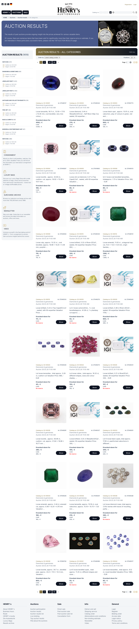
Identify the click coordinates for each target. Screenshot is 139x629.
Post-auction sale (63, 611)
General (115, 604)
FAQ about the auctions (38, 621)
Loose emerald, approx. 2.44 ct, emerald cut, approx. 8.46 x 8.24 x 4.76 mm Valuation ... (51, 506)
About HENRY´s (9, 609)
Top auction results (37, 618)
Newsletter (88, 621)
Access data (116, 616)
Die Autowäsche (9, 618)
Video (87, 623)
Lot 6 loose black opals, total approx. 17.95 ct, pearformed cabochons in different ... (117, 441)
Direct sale (61, 609)
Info (86, 604)
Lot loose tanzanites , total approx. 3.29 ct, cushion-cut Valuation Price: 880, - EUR (50, 375)
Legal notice (116, 618)
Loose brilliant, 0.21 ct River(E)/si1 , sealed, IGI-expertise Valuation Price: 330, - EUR (116, 375)
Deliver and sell (90, 609)
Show (61, 126)
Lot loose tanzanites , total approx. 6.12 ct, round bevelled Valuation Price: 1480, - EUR (118, 572)
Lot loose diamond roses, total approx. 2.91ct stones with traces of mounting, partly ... (117, 506)
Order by (41, 57)
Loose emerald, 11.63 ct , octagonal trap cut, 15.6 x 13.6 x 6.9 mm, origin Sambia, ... (118, 244)
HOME (5, 17)
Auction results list (37, 614)
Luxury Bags (7, 621)
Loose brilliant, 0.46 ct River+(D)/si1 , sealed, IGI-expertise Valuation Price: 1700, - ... (116, 310)
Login (114, 609)
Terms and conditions (119, 623)
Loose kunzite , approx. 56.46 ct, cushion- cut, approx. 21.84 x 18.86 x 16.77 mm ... (50, 441)
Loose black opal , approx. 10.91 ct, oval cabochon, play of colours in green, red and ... (118, 114)
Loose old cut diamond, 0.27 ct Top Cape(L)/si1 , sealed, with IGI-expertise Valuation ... (83, 179)
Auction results (22, 17)
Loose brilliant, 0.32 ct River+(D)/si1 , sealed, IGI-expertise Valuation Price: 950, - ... (83, 244)
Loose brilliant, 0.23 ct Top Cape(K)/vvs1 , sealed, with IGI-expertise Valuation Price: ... (51, 310)
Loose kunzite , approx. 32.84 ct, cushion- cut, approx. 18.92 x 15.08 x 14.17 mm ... (50, 179)
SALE (26, 12)
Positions (126, 57)
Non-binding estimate (92, 618)
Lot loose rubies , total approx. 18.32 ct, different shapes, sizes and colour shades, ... (84, 375)
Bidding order (117, 614)
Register (115, 611)
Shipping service (91, 611)
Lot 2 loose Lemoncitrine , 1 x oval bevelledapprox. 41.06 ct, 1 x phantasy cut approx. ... (83, 310)
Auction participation (37, 609)
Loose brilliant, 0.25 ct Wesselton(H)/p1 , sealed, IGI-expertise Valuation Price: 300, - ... (84, 441)
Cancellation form (63, 616)
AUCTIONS (16, 12)
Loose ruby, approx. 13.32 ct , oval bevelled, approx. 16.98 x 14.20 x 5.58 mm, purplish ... (50, 244)
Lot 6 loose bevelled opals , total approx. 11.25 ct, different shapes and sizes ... (83, 572)
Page (123, 62)
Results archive (8, 623)
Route (5, 614)
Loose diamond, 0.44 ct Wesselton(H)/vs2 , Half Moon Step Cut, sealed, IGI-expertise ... (84, 114)
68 (54, 62)
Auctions (12, 17)
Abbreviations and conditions (95, 616)
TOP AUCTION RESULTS (63, 41)
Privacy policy (117, 621)
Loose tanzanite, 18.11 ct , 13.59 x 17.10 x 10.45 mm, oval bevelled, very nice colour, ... (50, 114)
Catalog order (90, 614)
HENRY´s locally (9, 616)
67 (50, 62)
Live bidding (34, 616)
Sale (59, 604)
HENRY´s (6, 12)
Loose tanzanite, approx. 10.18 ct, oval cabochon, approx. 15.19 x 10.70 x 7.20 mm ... (84, 506)
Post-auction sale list (64, 614)
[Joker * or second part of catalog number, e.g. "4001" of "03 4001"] (106, 12)
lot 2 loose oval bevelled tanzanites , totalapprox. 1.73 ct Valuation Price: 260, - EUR (118, 179)
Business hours (8, 611)
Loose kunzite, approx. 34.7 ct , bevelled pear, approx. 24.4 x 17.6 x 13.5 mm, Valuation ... (51, 572)
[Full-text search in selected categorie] (123, 12)
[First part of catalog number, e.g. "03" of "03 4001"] (101, 12)
